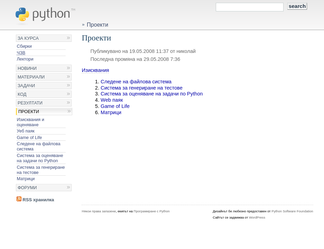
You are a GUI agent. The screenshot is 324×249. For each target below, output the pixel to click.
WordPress (257, 217)
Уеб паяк (25, 130)
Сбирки (24, 46)
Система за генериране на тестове (41, 170)
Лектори (25, 59)
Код (22, 94)
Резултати (30, 102)
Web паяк (112, 100)
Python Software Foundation (292, 211)
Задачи (26, 85)
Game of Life (29, 137)
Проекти (28, 111)
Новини (27, 68)
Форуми (27, 187)
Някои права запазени (98, 211)
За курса (28, 38)
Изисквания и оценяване (30, 122)
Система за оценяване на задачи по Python (40, 158)
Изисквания (95, 70)
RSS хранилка (35, 199)
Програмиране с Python (151, 211)
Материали (31, 77)
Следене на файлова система (38, 146)
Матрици (26, 178)
